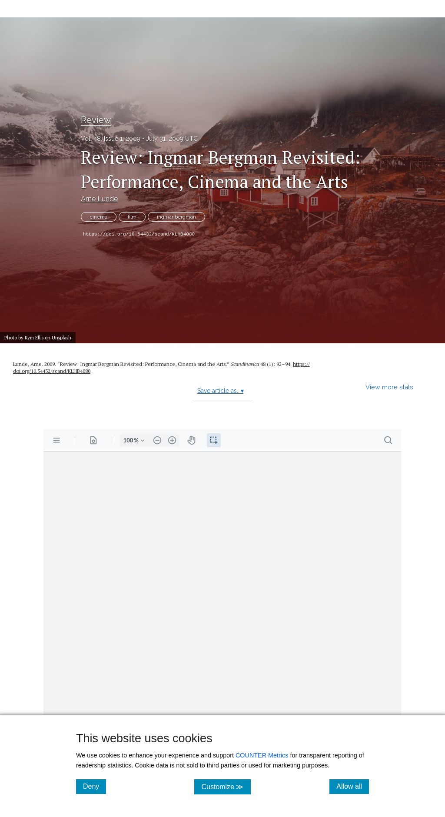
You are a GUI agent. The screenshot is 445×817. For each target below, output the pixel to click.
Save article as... (220, 390)
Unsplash (61, 337)
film (132, 217)
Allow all (352, 786)
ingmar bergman (176, 217)
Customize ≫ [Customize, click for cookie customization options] (225, 786)
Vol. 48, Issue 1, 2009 (110, 138)
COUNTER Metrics (262, 755)
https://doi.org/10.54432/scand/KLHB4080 (139, 234)
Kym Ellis (34, 337)
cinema (98, 217)
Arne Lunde (99, 199)
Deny (94, 786)
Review (96, 120)
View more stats (389, 387)
